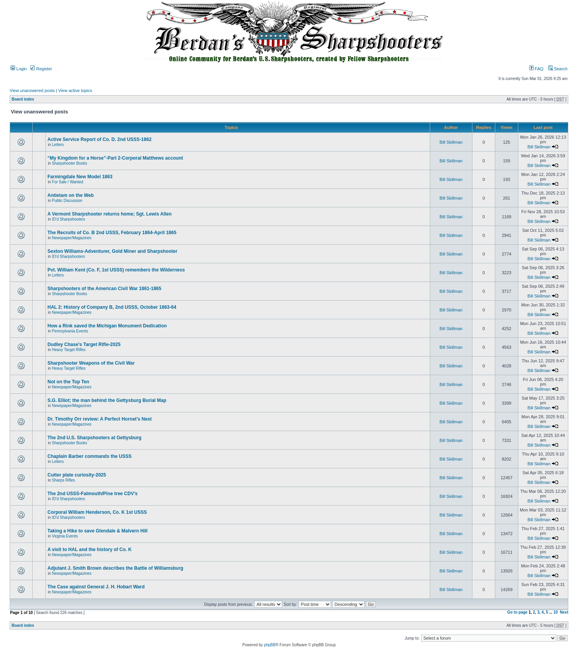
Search (558, 68)
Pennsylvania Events (70, 331)
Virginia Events (65, 536)
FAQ (536, 68)
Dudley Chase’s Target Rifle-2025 (83, 344)
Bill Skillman (450, 142)
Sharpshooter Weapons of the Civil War (91, 363)
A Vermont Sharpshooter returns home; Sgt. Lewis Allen (109, 214)
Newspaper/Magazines (72, 238)
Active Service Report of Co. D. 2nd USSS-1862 (99, 139)
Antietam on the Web (70, 195)
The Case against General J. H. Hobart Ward (95, 587)
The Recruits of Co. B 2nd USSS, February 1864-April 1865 (111, 232)
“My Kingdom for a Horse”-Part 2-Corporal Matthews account (115, 158)
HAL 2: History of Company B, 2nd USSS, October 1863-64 (111, 307)
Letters (58, 145)
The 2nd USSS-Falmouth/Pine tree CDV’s (92, 493)
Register (41, 68)
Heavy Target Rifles (69, 350)
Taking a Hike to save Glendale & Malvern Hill (97, 531)
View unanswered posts (32, 90)
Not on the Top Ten (68, 381)
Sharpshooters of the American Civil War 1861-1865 (104, 288)
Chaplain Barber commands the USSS (89, 456)
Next (564, 612)
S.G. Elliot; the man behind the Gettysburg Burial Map (106, 400)
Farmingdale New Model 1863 (79, 176)
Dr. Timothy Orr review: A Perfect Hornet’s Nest (99, 419)
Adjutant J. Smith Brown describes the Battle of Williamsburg (115, 568)
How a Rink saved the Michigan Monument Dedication (107, 326)
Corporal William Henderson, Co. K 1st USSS (97, 512)
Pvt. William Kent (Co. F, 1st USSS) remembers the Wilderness (116, 270)
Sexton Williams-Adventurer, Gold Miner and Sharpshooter (112, 251)
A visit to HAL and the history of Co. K (89, 549)
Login (18, 68)
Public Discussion (67, 200)
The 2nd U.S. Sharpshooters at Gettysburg (94, 437)
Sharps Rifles (63, 480)
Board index (23, 99)
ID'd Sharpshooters (68, 219)
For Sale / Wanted (67, 182)
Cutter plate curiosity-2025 (76, 475)
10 (556, 612)
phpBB (270, 645)
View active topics (75, 90)
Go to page (517, 612)
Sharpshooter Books (69, 163)
